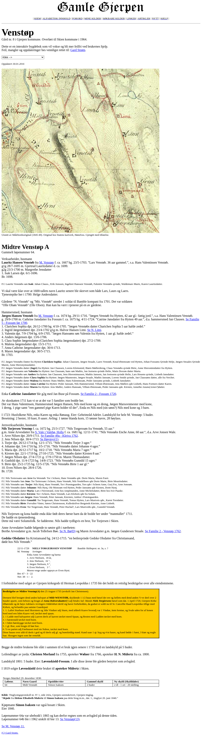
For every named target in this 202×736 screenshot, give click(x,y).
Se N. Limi (94, 330)
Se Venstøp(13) (69, 719)
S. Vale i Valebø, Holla (49, 432)
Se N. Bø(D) (67, 531)
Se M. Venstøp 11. (13, 726)
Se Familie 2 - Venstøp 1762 (163, 531)
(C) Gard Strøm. (10, 732)
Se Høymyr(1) (49, 439)
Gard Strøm (77, 50)
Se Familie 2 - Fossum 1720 (98, 394)
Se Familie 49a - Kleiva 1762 (59, 435)
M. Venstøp (46, 262)
